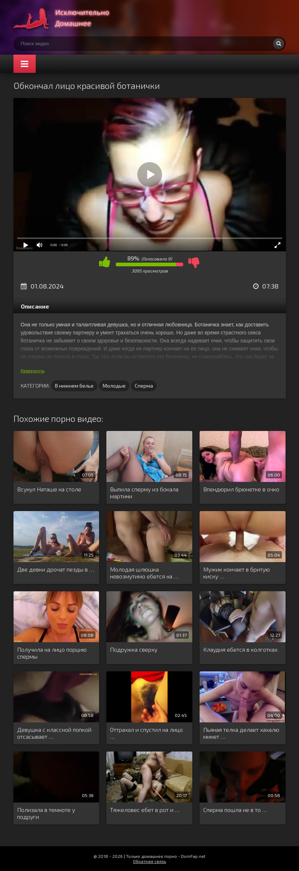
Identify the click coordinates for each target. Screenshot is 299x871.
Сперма (144, 385)
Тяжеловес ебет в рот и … (145, 809)
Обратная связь (149, 861)
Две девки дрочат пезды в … (55, 569)
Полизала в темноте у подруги (46, 813)
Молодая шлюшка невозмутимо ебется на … (144, 573)
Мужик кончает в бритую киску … (236, 573)
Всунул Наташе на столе (49, 489)
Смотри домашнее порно (68, 18)
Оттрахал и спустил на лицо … (146, 733)
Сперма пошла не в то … (235, 809)
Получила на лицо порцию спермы (52, 653)
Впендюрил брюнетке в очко (241, 489)
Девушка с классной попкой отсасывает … (54, 733)
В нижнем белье (74, 385)
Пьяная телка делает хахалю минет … (241, 733)
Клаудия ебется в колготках (240, 649)
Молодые (114, 385)
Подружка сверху (133, 649)
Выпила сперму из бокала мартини (144, 492)
